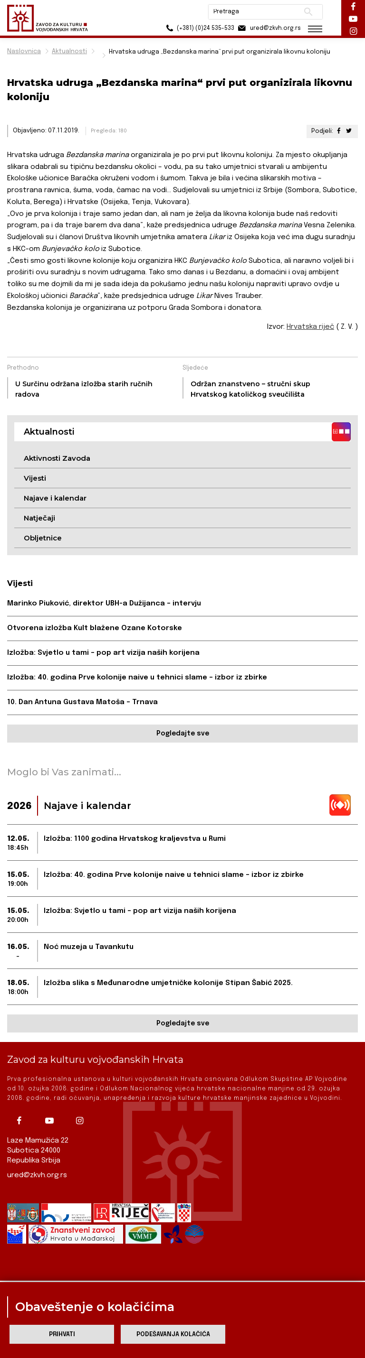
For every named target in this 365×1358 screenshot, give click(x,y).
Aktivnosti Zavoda (57, 458)
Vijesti (35, 478)
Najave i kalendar (55, 497)
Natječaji (39, 517)
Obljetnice (43, 537)
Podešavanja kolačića (173, 1334)
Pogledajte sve (182, 733)
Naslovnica (24, 51)
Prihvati (62, 1334)
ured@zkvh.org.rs (37, 1175)
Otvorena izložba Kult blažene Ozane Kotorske (94, 628)
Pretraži (308, 12)
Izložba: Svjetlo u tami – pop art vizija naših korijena (103, 653)
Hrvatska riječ (310, 327)
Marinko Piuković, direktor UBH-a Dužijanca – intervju (104, 603)
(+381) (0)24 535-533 (198, 28)
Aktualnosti (69, 51)
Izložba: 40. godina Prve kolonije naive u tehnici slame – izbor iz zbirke (137, 677)
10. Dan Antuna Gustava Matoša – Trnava (82, 702)
